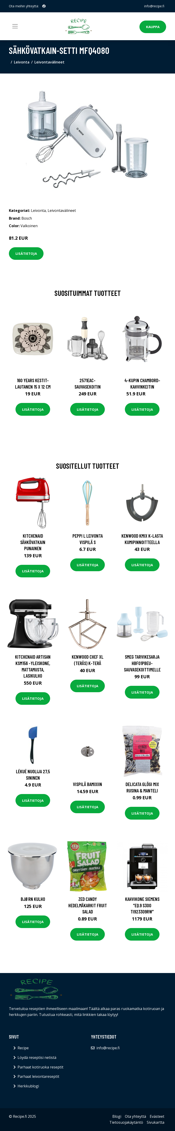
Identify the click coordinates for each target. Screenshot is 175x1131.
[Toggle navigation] (15, 26)
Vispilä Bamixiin (87, 784)
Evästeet (157, 1116)
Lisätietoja (26, 253)
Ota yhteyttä (135, 1116)
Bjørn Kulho (33, 899)
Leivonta (21, 62)
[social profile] (44, 6)
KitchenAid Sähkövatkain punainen (32, 542)
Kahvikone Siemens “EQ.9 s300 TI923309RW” (142, 905)
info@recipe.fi (154, 6)
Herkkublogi (28, 1086)
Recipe (23, 1047)
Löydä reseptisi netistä (37, 1057)
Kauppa (153, 26)
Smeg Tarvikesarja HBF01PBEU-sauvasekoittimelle (142, 663)
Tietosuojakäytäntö (126, 1122)
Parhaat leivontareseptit (38, 1076)
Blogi (116, 1116)
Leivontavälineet (49, 62)
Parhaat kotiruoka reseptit (40, 1067)
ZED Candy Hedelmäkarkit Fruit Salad (87, 905)
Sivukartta (155, 1122)
